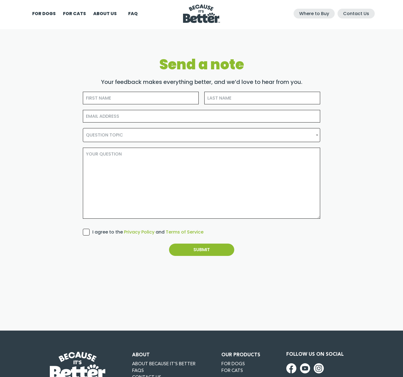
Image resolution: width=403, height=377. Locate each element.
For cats (74, 13)
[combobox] (201, 135)
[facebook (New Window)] (291, 368)
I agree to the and (147, 232)
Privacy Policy (139, 232)
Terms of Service (184, 232)
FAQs (138, 371)
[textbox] (201, 135)
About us (105, 13)
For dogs (44, 13)
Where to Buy (314, 13)
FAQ (133, 13)
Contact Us (356, 13)
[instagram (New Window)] (319, 368)
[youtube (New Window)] (305, 368)
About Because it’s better (163, 364)
